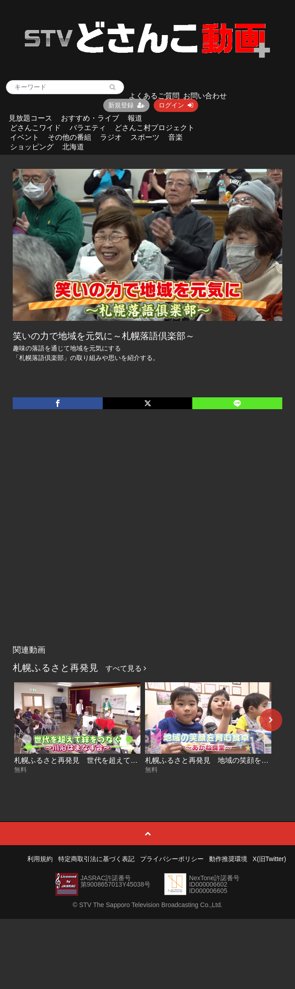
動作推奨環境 (228, 858)
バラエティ (88, 128)
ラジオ (111, 137)
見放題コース (30, 118)
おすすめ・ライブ (90, 118)
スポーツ (145, 137)
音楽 (175, 137)
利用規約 (40, 858)
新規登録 (126, 105)
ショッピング (32, 147)
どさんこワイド (35, 128)
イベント (24, 137)
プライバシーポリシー (172, 858)
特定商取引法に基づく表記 (96, 858)
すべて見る (125, 668)
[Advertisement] (100, 536)
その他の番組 (69, 137)
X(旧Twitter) (269, 858)
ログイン (176, 105)
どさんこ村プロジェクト (155, 128)
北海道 (73, 147)
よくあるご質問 (154, 96)
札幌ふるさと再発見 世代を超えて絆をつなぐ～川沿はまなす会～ (123, 760)
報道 (135, 118)
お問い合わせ (205, 96)
